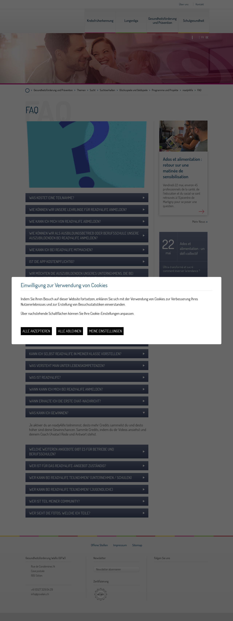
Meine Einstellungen (105, 331)
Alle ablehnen (69, 331)
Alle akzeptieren (36, 331)
